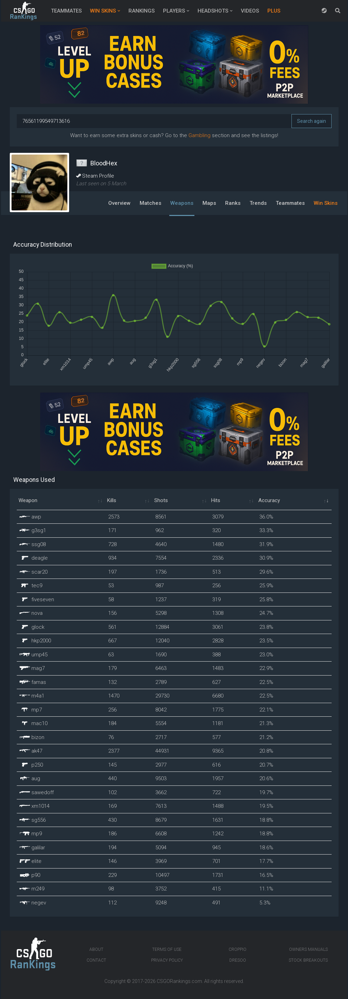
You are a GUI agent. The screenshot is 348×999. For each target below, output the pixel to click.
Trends (258, 203)
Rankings (141, 11)
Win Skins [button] (103, 11)
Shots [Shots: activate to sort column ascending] (161, 500)
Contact (96, 960)
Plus (273, 11)
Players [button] (174, 11)
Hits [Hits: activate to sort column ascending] (215, 500)
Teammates (66, 11)
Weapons (181, 203)
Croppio (237, 949)
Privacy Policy (167, 960)
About (96, 949)
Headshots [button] (213, 11)
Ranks (232, 203)
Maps (209, 203)
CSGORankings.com (179, 981)
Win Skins (326, 203)
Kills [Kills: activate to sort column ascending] (111, 500)
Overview (119, 203)
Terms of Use (167, 949)
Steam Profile (95, 176)
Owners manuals (308, 949)
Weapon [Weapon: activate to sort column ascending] (27, 500)
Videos (250, 11)
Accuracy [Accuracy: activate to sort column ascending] (269, 500)
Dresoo (237, 960)
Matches (150, 203)
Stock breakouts (308, 960)
